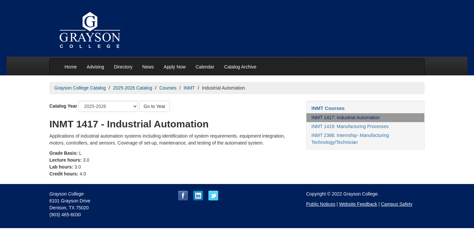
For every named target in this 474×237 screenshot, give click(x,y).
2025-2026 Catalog (132, 88)
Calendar (205, 66)
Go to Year (154, 106)
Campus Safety (396, 204)
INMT (189, 88)
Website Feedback (358, 204)
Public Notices (320, 204)
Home (71, 66)
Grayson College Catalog (80, 88)
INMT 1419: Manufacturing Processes (350, 126)
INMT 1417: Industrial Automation (345, 117)
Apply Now (175, 66)
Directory (123, 66)
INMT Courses (328, 108)
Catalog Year (63, 106)
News (148, 66)
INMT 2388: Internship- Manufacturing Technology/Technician (350, 139)
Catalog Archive (240, 66)
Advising (95, 66)
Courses (167, 88)
